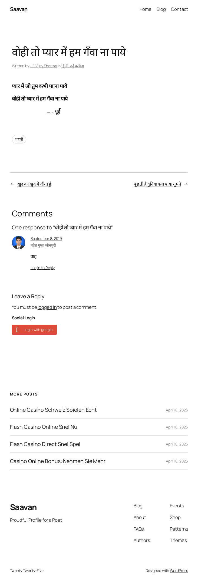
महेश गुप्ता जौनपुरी (43, 245)
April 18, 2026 (177, 410)
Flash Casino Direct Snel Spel (45, 444)
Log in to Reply (43, 267)
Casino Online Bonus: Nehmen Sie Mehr (57, 461)
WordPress (179, 570)
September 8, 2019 (46, 238)
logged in (47, 307)
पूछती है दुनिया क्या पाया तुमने (157, 184)
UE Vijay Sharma (43, 65)
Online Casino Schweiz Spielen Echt (53, 410)
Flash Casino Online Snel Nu (43, 427)
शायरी (19, 139)
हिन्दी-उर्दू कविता (72, 65)
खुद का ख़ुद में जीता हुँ (34, 184)
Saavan (19, 9)
